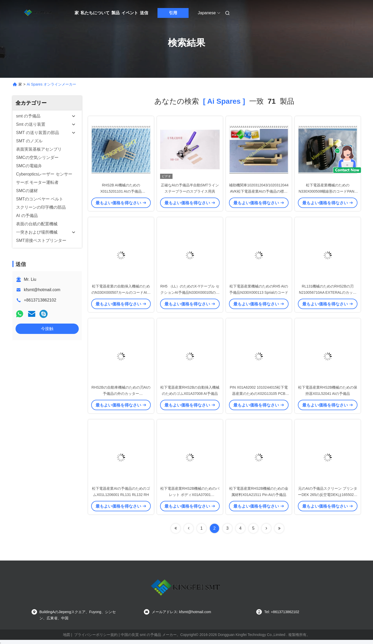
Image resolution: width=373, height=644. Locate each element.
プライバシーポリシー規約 (96, 635)
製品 (115, 13)
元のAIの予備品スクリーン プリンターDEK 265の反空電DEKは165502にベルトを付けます (327, 494)
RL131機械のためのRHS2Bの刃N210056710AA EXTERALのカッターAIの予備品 (327, 292)
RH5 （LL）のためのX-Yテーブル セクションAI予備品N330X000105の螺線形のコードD (190, 292)
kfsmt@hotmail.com (42, 290)
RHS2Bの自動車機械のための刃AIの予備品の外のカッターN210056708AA (120, 393)
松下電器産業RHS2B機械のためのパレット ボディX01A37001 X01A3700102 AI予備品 (190, 494)
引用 (173, 13)
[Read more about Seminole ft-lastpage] (279, 528)
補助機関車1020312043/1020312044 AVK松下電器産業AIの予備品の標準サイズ (259, 191)
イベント (129, 13)
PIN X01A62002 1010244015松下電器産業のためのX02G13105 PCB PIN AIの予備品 (259, 393)
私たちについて (95, 13)
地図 (66, 635)
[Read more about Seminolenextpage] (266, 528)
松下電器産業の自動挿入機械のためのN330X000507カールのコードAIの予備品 (121, 292)
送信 (144, 13)
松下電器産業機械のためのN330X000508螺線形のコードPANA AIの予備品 (328, 191)
